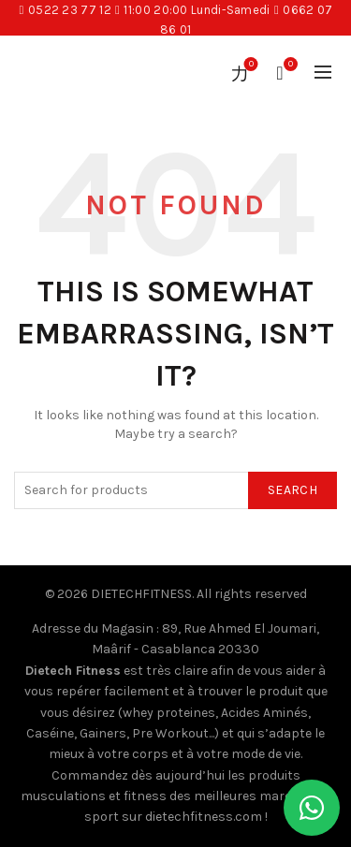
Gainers (103, 733)
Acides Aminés (264, 713)
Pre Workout (170, 733)
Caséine (50, 733)
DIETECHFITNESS (141, 594)
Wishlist (249, 65)
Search (292, 490)
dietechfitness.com (203, 817)
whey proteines (169, 713)
